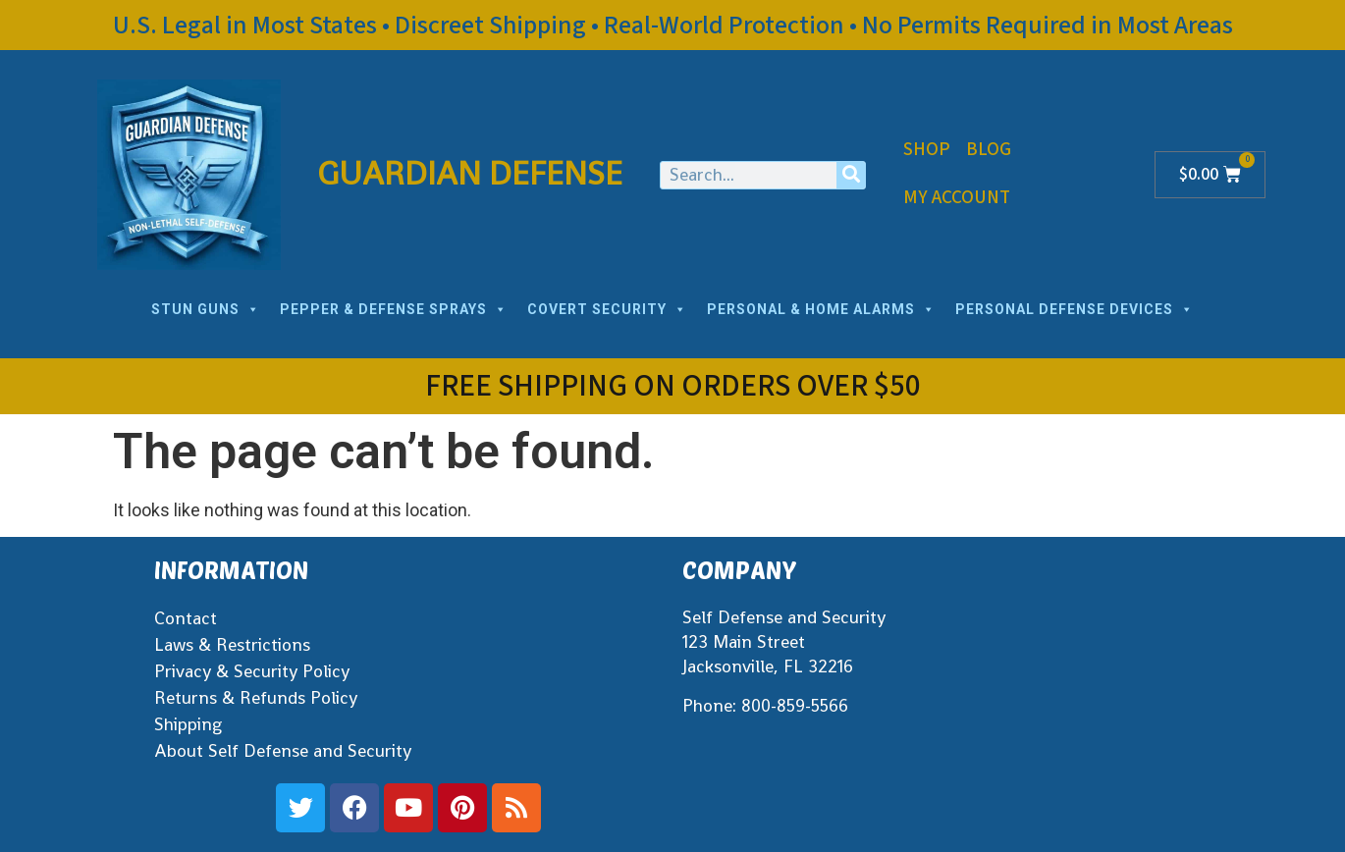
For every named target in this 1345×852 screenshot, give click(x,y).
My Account (956, 198)
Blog (988, 149)
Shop (926, 149)
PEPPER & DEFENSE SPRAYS (394, 309)
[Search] (850, 175)
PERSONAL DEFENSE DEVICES (1074, 309)
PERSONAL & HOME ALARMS (821, 309)
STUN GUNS (205, 309)
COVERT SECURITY (607, 309)
